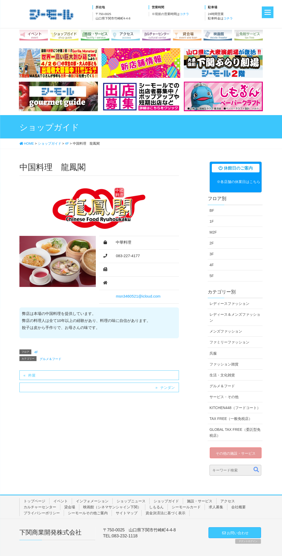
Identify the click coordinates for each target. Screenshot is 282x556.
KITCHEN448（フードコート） (235, 408)
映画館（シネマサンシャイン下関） (112, 507)
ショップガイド (166, 501)
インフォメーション (92, 501)
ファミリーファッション (229, 342)
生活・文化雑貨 (222, 375)
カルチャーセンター (40, 507)
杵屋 (31, 375)
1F (211, 221)
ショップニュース (131, 501)
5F (211, 276)
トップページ (34, 501)
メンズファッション (225, 331)
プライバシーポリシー (42, 513)
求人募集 (216, 507)
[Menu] (267, 12)
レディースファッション (229, 303)
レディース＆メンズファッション (234, 317)
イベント (60, 501)
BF (211, 210)
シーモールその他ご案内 (88, 513)
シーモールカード (186, 507)
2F (211, 243)
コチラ (184, 14)
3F (211, 254)
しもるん (156, 507)
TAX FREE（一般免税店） (230, 419)
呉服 (213, 353)
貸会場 (69, 507)
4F (36, 352)
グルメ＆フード (50, 359)
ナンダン (167, 387)
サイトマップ (127, 513)
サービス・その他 (223, 397)
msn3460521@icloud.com (138, 296)
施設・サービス (199, 501)
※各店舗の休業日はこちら (238, 182)
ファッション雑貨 (223, 364)
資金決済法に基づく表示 (165, 513)
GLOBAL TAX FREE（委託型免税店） (235, 432)
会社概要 (238, 507)
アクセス (227, 501)
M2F (213, 232)
